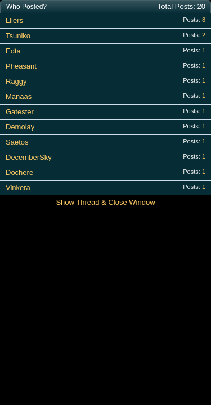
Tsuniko (18, 36)
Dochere (19, 172)
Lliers (14, 20)
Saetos (17, 142)
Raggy (16, 81)
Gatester (20, 111)
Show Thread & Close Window (105, 202)
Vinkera (18, 187)
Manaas (19, 96)
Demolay (20, 127)
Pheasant (21, 66)
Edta (13, 51)
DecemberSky (29, 157)
